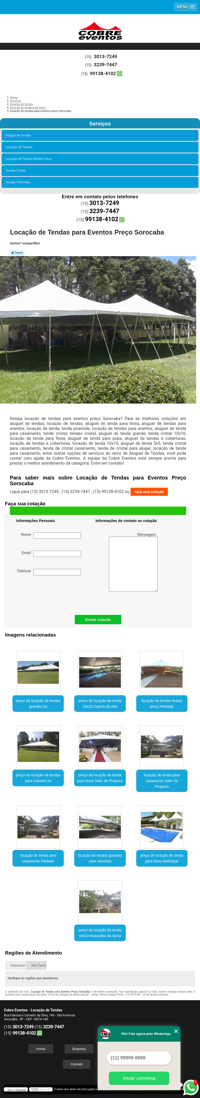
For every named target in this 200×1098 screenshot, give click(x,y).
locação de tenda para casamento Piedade (38, 858)
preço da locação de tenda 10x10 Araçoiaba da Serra (99, 933)
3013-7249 (105, 56)
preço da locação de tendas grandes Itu (38, 704)
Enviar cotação (98, 619)
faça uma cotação (149, 492)
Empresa (79, 1049)
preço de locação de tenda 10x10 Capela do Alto (99, 704)
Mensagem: (133, 562)
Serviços (100, 124)
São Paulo (38, 965)
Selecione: (18, 965)
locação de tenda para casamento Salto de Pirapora (162, 781)
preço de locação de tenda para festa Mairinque (161, 858)
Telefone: (49, 572)
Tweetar (17, 252)
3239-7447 (105, 64)
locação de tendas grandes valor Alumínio (100, 858)
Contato (77, 1064)
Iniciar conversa (139, 1078)
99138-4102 (103, 73)
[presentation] (49, 594)
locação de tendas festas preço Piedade (162, 704)
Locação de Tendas (19, 147)
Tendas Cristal (16, 170)
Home (40, 1049)
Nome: (51, 535)
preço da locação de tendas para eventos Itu (38, 778)
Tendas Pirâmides (18, 182)
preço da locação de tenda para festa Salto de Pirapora (100, 778)
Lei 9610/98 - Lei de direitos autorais (147, 994)
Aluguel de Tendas (19, 135)
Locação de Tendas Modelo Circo (29, 159)
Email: (51, 554)
